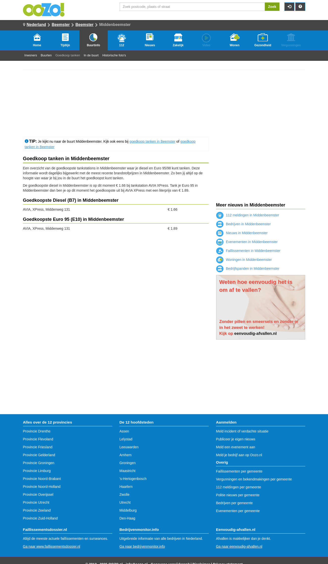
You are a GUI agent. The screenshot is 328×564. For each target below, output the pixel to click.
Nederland (36, 25)
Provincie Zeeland (37, 510)
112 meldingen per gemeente (238, 487)
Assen (124, 431)
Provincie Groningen (38, 463)
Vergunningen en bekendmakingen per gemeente (254, 479)
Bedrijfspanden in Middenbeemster (247, 269)
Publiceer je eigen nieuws (235, 439)
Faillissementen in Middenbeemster (248, 251)
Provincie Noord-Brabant (42, 479)
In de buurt (91, 55)
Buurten (46, 55)
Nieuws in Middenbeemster (242, 233)
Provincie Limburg (37, 471)
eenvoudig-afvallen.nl (255, 333)
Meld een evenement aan (235, 447)
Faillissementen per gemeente (239, 471)
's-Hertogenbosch (133, 479)
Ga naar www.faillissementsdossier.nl (51, 546)
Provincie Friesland (37, 447)
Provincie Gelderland (39, 455)
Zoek (272, 7)
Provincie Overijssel (38, 494)
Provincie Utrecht (36, 502)
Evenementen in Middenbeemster (247, 242)
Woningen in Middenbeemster (244, 260)
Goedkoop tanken (67, 55)
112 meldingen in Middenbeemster (247, 215)
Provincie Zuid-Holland (40, 518)
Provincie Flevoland (38, 439)
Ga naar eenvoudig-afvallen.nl (239, 546)
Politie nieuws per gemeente (238, 495)
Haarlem (126, 487)
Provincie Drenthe (36, 431)
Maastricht (128, 471)
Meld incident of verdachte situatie (242, 431)
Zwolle (124, 494)
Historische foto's (114, 55)
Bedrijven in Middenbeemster (243, 224)
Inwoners (31, 55)
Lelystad (126, 439)
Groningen (128, 463)
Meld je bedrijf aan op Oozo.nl (239, 455)
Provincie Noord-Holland (42, 487)
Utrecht (125, 502)
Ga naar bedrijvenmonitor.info (142, 546)
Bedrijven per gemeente (234, 503)
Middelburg (128, 510)
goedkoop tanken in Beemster (152, 141)
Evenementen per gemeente (238, 511)
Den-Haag (127, 518)
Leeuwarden (129, 447)
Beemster (61, 25)
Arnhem (126, 455)
